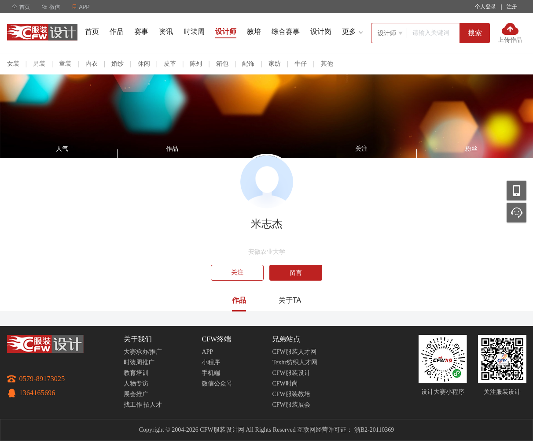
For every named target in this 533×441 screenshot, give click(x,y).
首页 (21, 7)
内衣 (91, 63)
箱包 (222, 63)
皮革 (170, 63)
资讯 (166, 31)
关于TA (290, 300)
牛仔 (300, 63)
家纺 (274, 63)
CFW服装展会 (291, 404)
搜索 (475, 33)
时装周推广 (139, 362)
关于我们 (138, 339)
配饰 (248, 63)
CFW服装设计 (291, 373)
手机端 (211, 373)
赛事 (141, 31)
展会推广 (136, 394)
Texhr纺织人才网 (294, 362)
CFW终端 (216, 339)
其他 (327, 63)
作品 (117, 31)
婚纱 (117, 63)
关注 (237, 272)
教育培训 (136, 373)
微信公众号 (217, 383)
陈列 (196, 63)
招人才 (152, 404)
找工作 (133, 404)
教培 (254, 31)
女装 (13, 63)
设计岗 (320, 31)
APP (207, 351)
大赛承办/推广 (143, 351)
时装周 (194, 31)
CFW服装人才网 (294, 351)
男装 (39, 63)
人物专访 (136, 383)
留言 (296, 272)
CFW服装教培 (291, 394)
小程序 (211, 362)
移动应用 (516, 190)
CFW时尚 (285, 383)
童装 (65, 63)
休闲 (144, 63)
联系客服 (516, 212)
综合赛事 (286, 31)
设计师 (225, 31)
